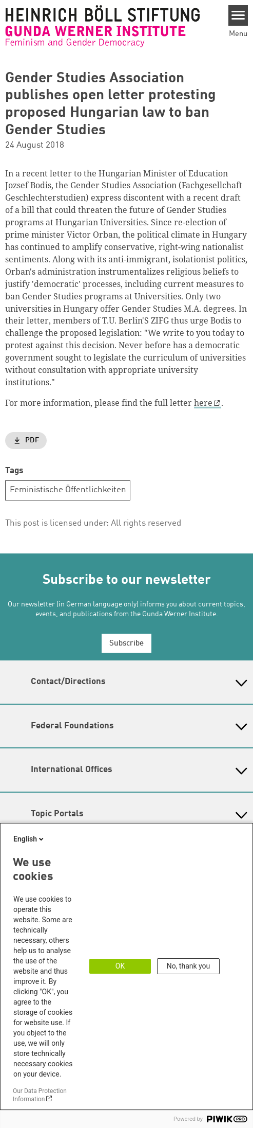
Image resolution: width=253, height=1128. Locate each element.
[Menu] (238, 15)
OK (120, 966)
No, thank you (188, 966)
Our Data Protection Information (40, 1095)
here (203, 402)
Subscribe (126, 644)
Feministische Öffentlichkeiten (68, 490)
